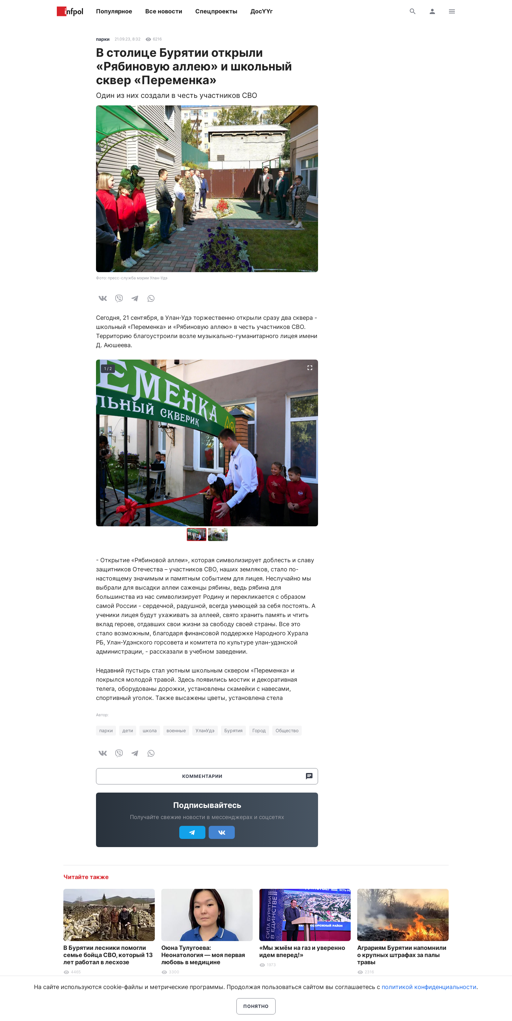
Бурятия (233, 730)
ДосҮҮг (261, 11)
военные (176, 730)
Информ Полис (70, 11)
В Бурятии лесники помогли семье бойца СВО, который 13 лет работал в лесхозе (108, 955)
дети (127, 730)
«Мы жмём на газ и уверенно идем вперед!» (302, 951)
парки (103, 39)
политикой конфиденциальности (429, 986)
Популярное (114, 11)
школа (150, 730)
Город (259, 730)
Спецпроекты (216, 11)
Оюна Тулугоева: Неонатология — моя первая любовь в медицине (203, 955)
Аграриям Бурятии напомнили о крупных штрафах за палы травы (401, 955)
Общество (287, 730)
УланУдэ (205, 730)
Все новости (163, 11)
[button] (218, 534)
